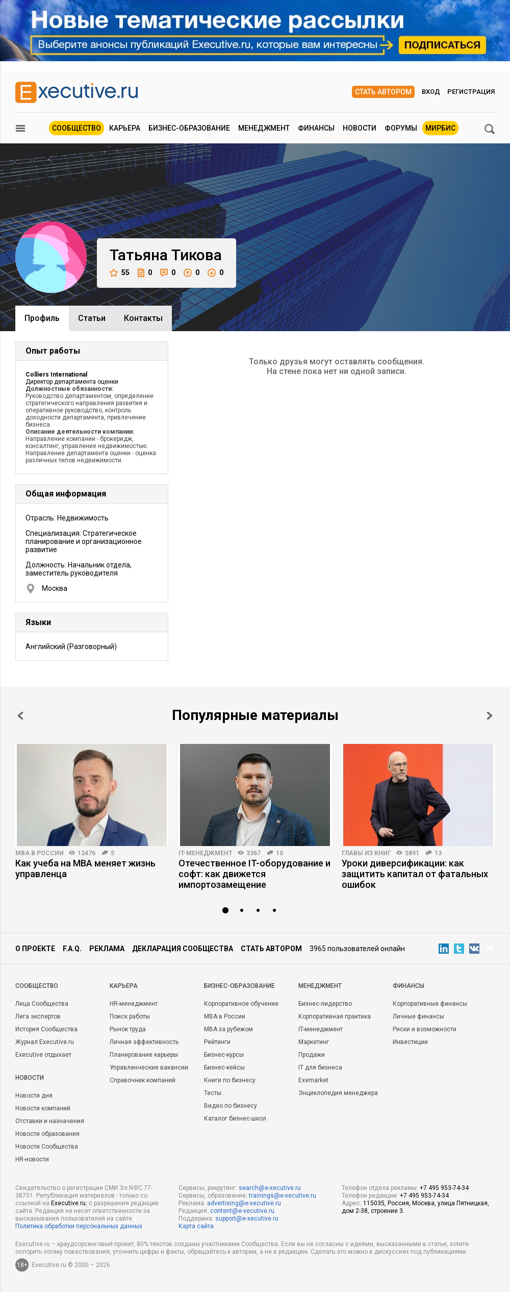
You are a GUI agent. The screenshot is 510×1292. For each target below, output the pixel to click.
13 (438, 853)
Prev (20, 715)
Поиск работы (130, 1016)
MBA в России (39, 853)
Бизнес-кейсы (224, 1067)
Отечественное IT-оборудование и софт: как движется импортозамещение (254, 874)
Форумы (401, 128)
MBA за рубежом (228, 1029)
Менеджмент (264, 128)
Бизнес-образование (189, 128)
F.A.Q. (72, 949)
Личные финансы (418, 1016)
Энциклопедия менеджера (338, 1093)
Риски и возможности (424, 1029)
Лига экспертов (38, 1016)
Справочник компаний (142, 1080)
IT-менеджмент (205, 853)
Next (489, 715)
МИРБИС (440, 128)
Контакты (143, 318)
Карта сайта (196, 1226)
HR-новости (32, 1159)
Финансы (316, 128)
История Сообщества (46, 1029)
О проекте (35, 949)
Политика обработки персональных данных (78, 1226)
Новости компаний (42, 1108)
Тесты (212, 1093)
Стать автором (383, 92)
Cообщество (36, 985)
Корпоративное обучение (241, 1003)
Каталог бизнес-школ (235, 1118)
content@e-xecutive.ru (242, 1210)
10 (279, 853)
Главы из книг (366, 853)
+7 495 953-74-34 (444, 1187)
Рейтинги (217, 1042)
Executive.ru (68, 1203)
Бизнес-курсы (224, 1054)
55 (120, 273)
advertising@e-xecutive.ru (244, 1203)
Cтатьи (92, 318)
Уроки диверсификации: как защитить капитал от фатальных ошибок (415, 874)
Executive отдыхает (43, 1054)
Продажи (311, 1054)
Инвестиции (410, 1042)
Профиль (42, 318)
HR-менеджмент (134, 1003)
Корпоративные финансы (430, 1003)
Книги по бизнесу (230, 1080)
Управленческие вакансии (149, 1067)
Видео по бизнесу (230, 1105)
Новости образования (47, 1133)
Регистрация (471, 91)
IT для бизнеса (320, 1067)
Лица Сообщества (41, 1003)
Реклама (106, 949)
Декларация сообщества (182, 949)
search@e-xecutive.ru (270, 1187)
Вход (431, 91)
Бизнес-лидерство (325, 1003)
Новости (359, 128)
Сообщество (76, 128)
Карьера (124, 128)
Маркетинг (313, 1042)
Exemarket (313, 1080)
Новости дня (34, 1095)
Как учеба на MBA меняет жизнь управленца (85, 868)
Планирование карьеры (144, 1054)
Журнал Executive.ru (44, 1042)
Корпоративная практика (334, 1016)
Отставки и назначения (49, 1121)
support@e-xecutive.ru (246, 1218)
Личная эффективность (144, 1042)
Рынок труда (128, 1029)
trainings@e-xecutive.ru (282, 1195)
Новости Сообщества (46, 1146)
